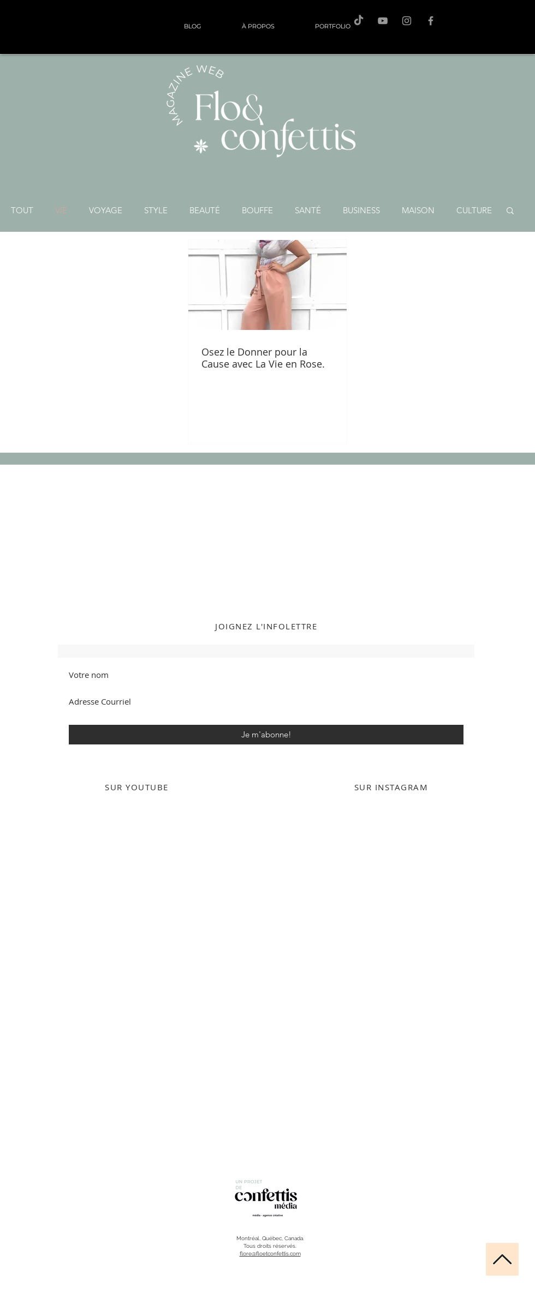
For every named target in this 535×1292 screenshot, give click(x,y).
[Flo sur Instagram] (407, 21)
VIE (61, 210)
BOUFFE (257, 210)
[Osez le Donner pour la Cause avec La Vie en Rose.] (267, 285)
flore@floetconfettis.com (270, 1254)
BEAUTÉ (204, 210)
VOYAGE (105, 210)
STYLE (156, 210)
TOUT (22, 210)
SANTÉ (308, 210)
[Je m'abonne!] (266, 734)
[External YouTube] (136, 910)
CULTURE (474, 210)
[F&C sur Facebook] (431, 21)
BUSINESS (361, 210)
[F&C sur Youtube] (383, 21)
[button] (510, 211)
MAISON (418, 210)
